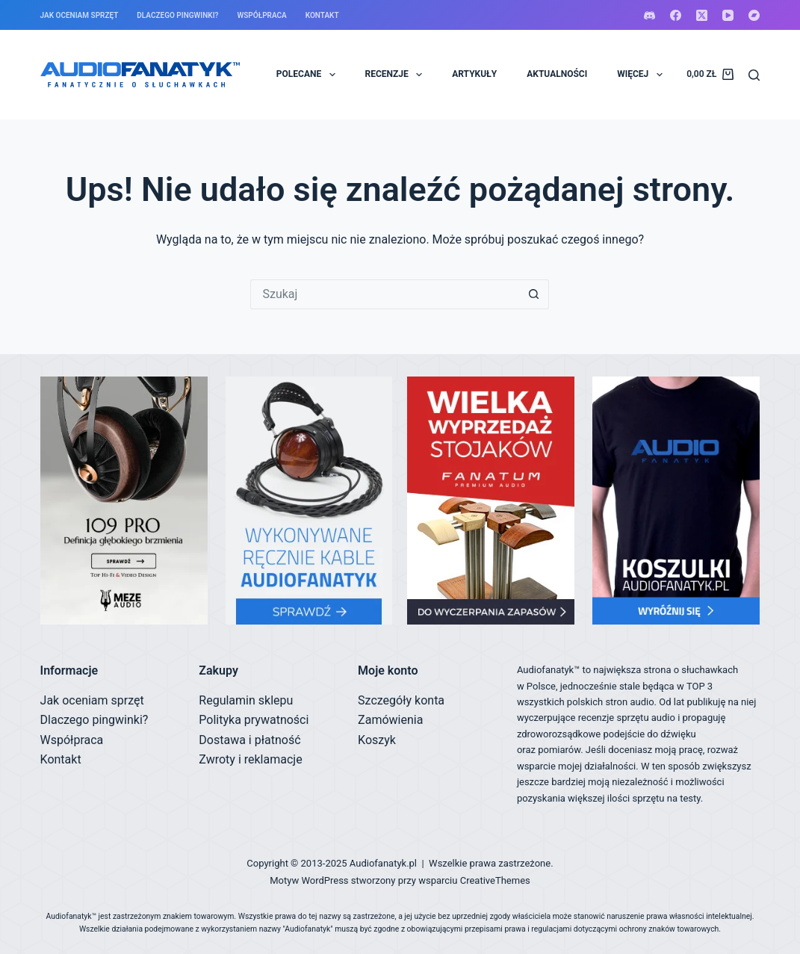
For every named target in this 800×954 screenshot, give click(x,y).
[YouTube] (728, 15)
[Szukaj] (754, 75)
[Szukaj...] (384, 294)
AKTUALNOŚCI (557, 74)
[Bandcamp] (754, 15)
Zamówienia (390, 720)
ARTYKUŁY (474, 74)
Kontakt (322, 15)
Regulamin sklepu (246, 700)
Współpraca (261, 15)
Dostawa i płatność (249, 740)
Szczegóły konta (401, 700)
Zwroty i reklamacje (250, 759)
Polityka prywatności (253, 720)
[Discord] (649, 15)
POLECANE (308, 75)
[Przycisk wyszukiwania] (534, 294)
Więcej (642, 75)
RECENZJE (397, 75)
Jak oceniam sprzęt (79, 15)
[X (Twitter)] (701, 15)
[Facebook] (675, 15)
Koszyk (377, 740)
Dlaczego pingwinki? (177, 15)
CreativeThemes (495, 880)
